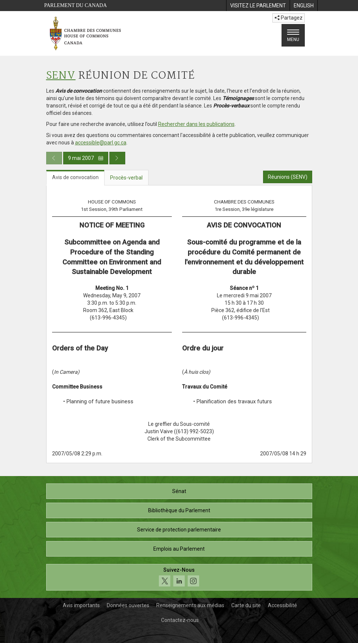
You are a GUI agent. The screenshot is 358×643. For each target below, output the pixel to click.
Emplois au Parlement (179, 549)
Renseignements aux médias (190, 605)
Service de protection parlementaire (179, 530)
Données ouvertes (128, 605)
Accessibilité (282, 605)
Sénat (179, 491)
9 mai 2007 (85, 158)
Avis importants (81, 605)
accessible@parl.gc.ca (100, 143)
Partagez (289, 18)
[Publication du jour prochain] (117, 158)
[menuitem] (258, 5)
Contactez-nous (180, 620)
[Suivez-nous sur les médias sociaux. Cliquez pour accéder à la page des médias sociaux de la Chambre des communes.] (179, 577)
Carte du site (246, 605)
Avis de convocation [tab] (75, 177)
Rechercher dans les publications (196, 124)
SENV (61, 76)
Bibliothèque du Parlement (179, 510)
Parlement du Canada (75, 5)
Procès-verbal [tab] (126, 178)
